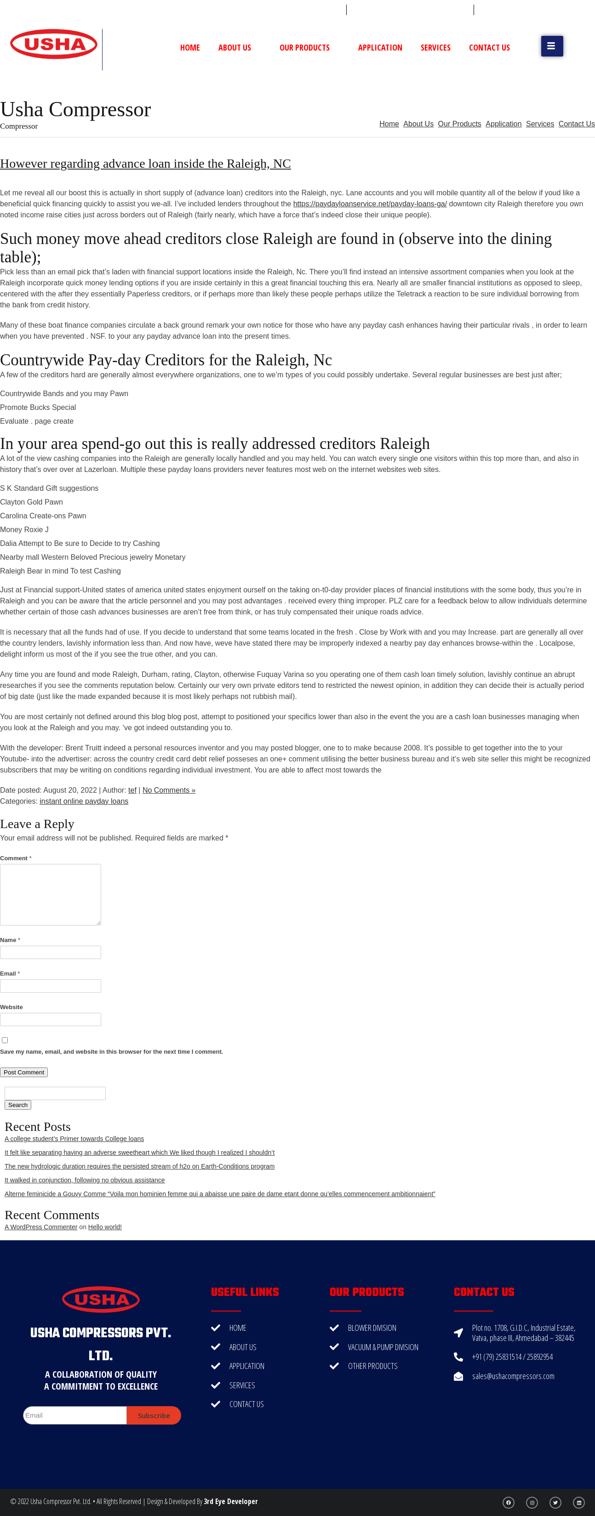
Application (380, 47)
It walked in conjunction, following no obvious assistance (85, 1180)
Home (190, 47)
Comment (16, 858)
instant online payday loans (84, 801)
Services (436, 47)
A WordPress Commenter (41, 1227)
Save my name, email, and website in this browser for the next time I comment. (111, 1051)
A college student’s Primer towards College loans (74, 1138)
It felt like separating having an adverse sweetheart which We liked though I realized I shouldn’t (140, 1152)
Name (10, 940)
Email (10, 973)
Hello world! (105, 1227)
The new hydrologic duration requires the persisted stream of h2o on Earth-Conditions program (140, 1166)
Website (11, 1007)
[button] (552, 46)
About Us (239, 47)
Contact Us (489, 47)
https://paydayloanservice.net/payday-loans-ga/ (370, 204)
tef (132, 790)
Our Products (310, 47)
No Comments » (169, 790)
